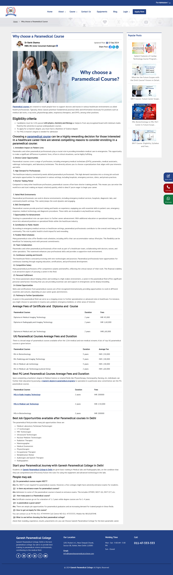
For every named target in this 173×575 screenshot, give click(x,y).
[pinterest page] (34, 555)
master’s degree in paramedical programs (58, 381)
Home (49, 11)
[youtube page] (45, 555)
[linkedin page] (24, 555)
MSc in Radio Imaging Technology (27, 394)
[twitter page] (29, 555)
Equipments (102, 11)
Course (72, 11)
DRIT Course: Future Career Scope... (145, 98)
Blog (116, 11)
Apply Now (140, 11)
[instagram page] (39, 555)
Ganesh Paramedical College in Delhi (38, 469)
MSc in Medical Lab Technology (26, 403)
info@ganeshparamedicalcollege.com (78, 553)
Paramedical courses (21, 106)
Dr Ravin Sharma (32, 42)
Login (126, 11)
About (60, 11)
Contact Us (86, 11)
